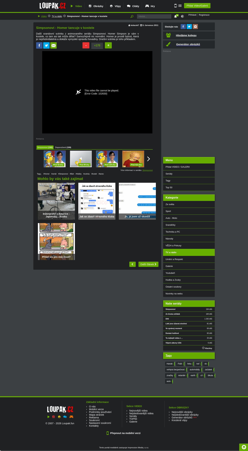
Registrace (204, 15)
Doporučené (60, 147)
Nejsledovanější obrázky (185, 414)
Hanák (170, 364)
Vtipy (115, 6)
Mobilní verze (96, 409)
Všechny (207, 348)
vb (206, 364)
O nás (92, 406)
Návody (169, 238)
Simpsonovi (42, 147)
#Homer (46, 174)
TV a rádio (57, 16)
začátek (209, 370)
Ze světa (170, 204)
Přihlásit (192, 15)
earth (194, 376)
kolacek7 (135, 25)
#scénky (86, 174)
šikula (211, 376)
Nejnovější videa (138, 410)
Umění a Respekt (174, 259)
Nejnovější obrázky (182, 412)
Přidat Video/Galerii (197, 5)
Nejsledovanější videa (141, 413)
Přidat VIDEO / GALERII (178, 167)
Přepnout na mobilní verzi (124, 433)
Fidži (181, 364)
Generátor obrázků (182, 417)
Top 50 (169, 187)
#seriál (53, 174)
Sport (168, 211)
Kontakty (94, 425)
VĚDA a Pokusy (173, 245)
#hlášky (78, 174)
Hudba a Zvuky (173, 280)
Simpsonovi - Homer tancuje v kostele (87, 16)
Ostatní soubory (173, 286)
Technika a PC (173, 231)
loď (199, 364)
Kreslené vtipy (179, 420)
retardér (182, 376)
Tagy (168, 180)
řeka (190, 364)
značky (171, 376)
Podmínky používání (100, 412)
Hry (150, 6)
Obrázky (95, 6)
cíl (202, 376)
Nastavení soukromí (100, 423)
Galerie (169, 266)
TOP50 (133, 419)
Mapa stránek (96, 414)
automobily (195, 370)
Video (76, 6)
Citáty (133, 6)
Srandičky (170, 225)
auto (169, 381)
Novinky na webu (174, 293)
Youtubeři (170, 273)
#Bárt (72, 174)
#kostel (94, 174)
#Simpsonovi (63, 174)
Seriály (169, 173)
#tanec (101, 174)
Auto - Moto (171, 218)
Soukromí (94, 420)
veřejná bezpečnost (176, 370)
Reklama (94, 417)
